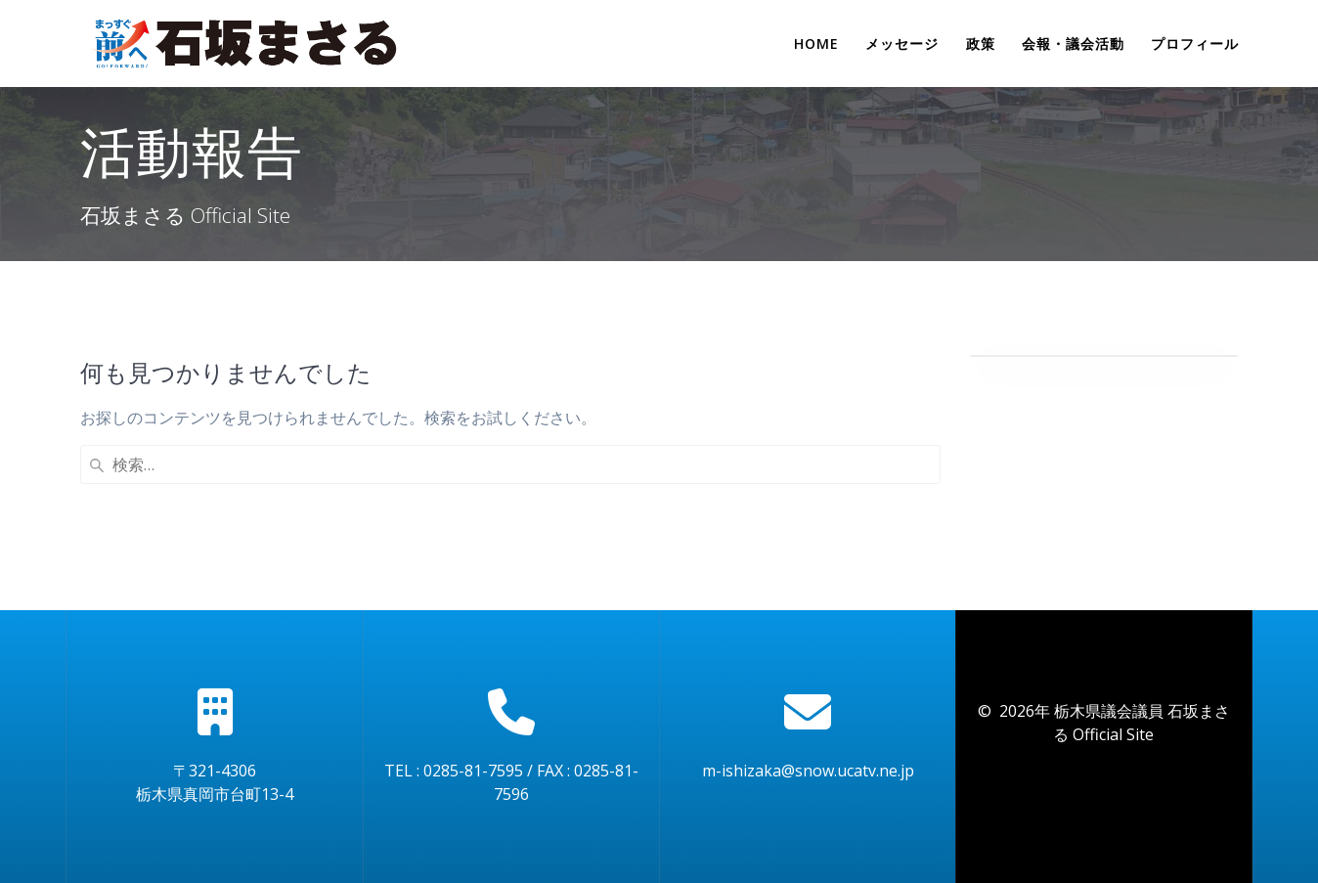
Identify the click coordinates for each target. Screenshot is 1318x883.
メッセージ (902, 43)
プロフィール (1195, 43)
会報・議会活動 (1073, 43)
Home (816, 43)
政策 (980, 43)
